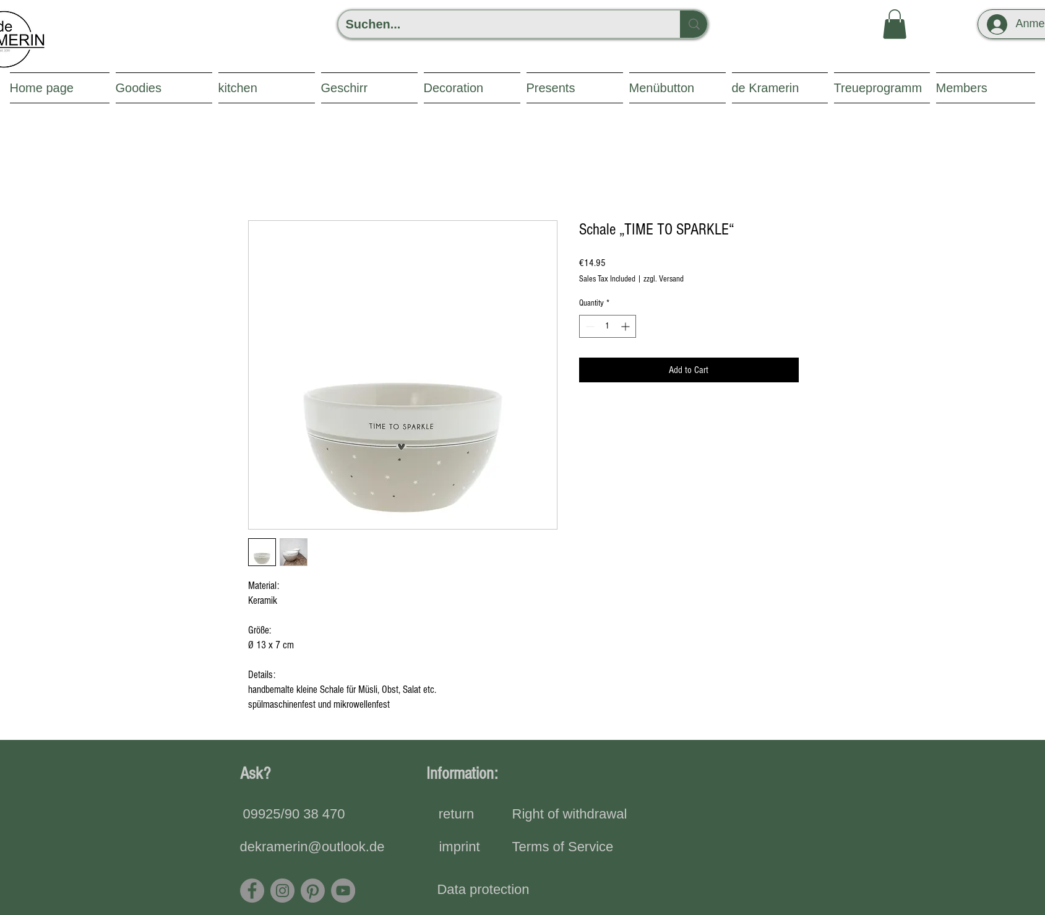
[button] (894, 24)
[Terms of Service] (563, 847)
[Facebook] (252, 890)
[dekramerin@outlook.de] (312, 847)
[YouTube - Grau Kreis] (343, 890)
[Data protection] (483, 890)
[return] (456, 814)
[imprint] (459, 847)
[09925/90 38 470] (294, 814)
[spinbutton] (607, 326)
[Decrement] (588, 326)
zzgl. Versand (663, 279)
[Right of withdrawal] (569, 814)
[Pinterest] (313, 890)
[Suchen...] (500, 24)
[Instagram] (282, 890)
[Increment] (626, 326)
